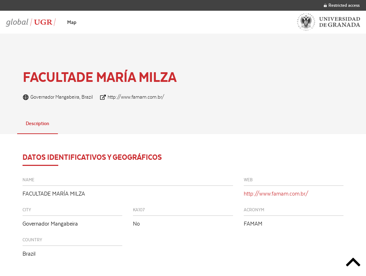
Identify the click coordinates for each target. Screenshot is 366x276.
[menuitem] (71, 22)
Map (71, 22)
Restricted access (342, 5)
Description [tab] (37, 123)
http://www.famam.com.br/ (136, 97)
